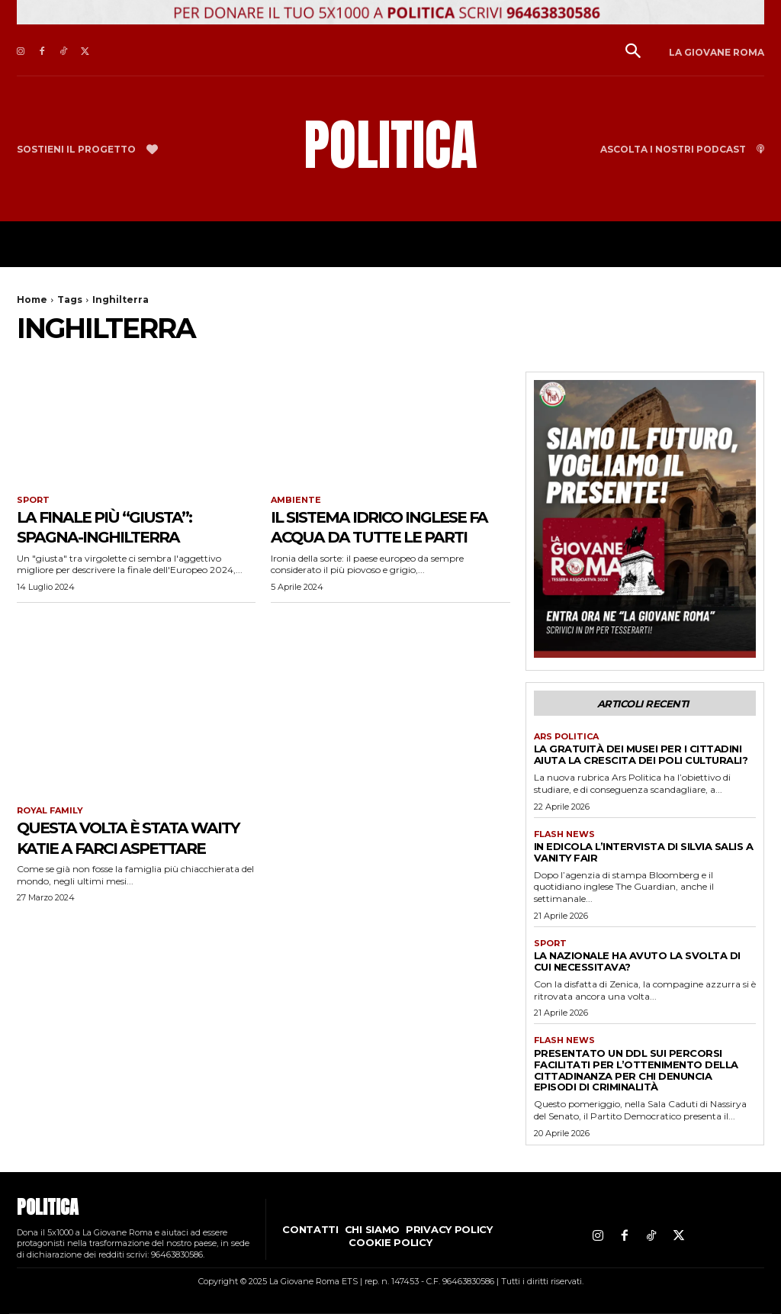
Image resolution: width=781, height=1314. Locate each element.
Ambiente (296, 500)
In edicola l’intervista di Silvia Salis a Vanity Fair (644, 852)
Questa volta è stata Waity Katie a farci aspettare (118, 847)
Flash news (564, 834)
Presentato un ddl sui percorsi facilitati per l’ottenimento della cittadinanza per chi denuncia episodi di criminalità (636, 1070)
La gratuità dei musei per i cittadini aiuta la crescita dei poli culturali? (641, 754)
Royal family (50, 811)
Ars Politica (566, 737)
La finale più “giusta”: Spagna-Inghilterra (120, 526)
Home (32, 299)
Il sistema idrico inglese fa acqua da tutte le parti (387, 536)
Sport (33, 500)
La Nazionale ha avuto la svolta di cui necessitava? (637, 961)
